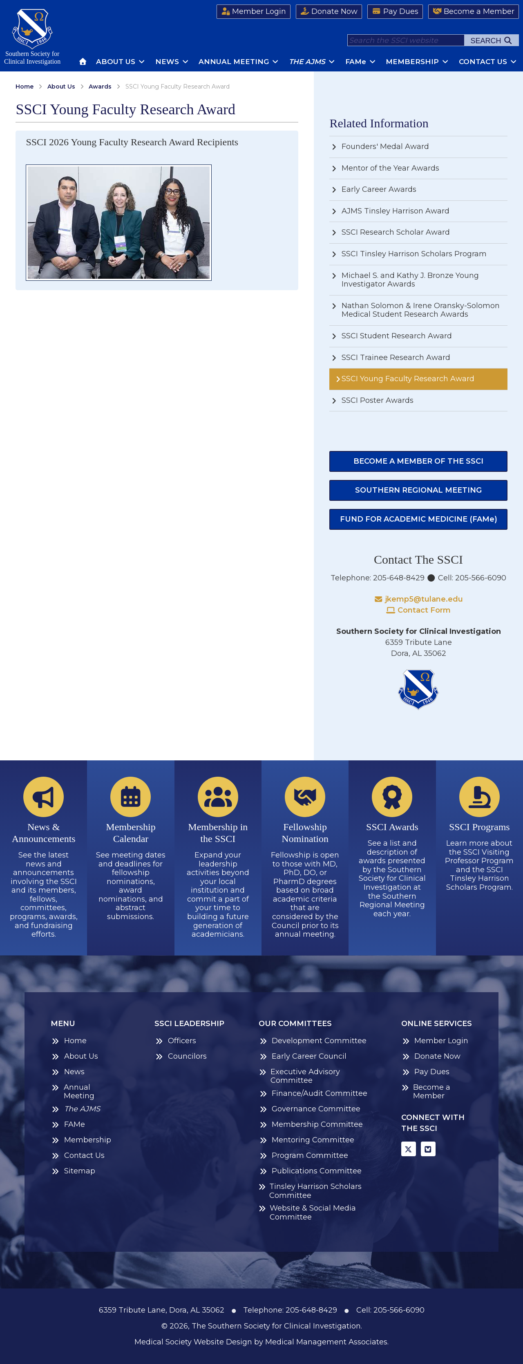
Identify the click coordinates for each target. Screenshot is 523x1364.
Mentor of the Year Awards (384, 168)
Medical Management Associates (326, 1341)
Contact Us (488, 61)
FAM (361, 61)
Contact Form (418, 610)
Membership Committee (311, 1124)
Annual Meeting (239, 61)
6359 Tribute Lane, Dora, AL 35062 (161, 1310)
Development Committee (313, 1041)
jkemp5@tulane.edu (418, 599)
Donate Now (329, 11)
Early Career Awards (372, 189)
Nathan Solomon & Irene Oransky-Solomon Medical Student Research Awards (414, 310)
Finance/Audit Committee (313, 1093)
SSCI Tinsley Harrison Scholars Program (408, 253)
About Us (121, 61)
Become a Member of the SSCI (418, 461)
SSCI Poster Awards (371, 400)
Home (25, 86)
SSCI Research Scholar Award (389, 232)
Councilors (180, 1056)
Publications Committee (310, 1171)
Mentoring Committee (307, 1140)
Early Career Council (303, 1056)
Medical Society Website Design (193, 1341)
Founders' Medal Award (379, 146)
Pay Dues (395, 11)
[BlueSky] (428, 1149)
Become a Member (474, 11)
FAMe (68, 1124)
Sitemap (73, 1171)
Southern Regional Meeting (418, 490)
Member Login (253, 11)
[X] (408, 1149)
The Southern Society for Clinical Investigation (276, 1326)
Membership (417, 61)
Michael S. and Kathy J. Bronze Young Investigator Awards (404, 280)
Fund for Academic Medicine (418, 519)
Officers (175, 1041)
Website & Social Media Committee (307, 1213)
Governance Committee (310, 1109)
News (172, 61)
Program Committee (304, 1155)
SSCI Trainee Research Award (389, 357)
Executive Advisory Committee (299, 1076)
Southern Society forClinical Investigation (32, 37)
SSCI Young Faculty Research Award (403, 378)
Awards (100, 86)
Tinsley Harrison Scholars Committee (310, 1191)
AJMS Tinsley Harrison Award (389, 211)
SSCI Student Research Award (390, 335)
